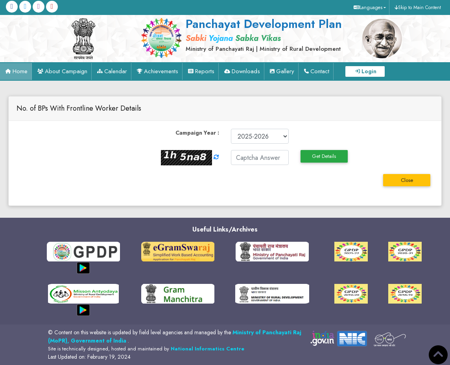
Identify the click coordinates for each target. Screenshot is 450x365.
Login (368, 71)
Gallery (285, 71)
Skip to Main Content (419, 7)
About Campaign (66, 71)
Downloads (246, 71)
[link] (240, 34)
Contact (319, 71)
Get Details (324, 156)
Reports (204, 71)
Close (407, 180)
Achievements (161, 71)
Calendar (115, 71)
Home (20, 71)
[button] (369, 7)
